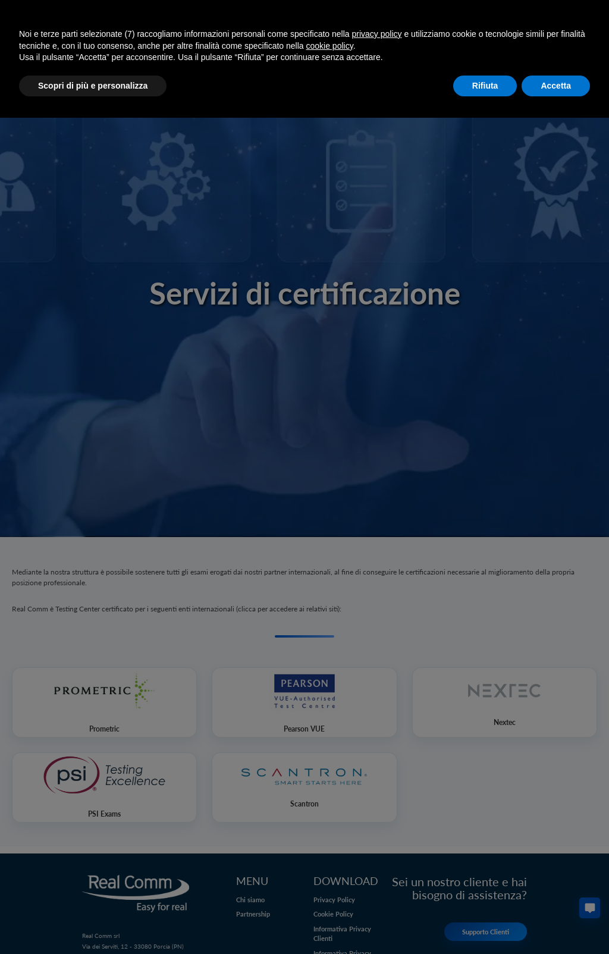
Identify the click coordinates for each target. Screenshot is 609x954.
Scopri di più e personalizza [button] (92, 85)
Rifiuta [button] (485, 85)
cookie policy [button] (329, 46)
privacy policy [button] (377, 34)
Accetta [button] (556, 85)
